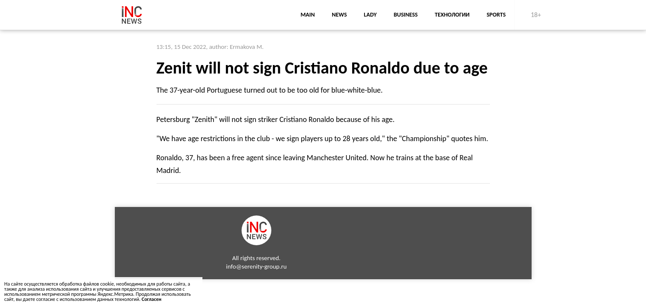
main (308, 14)
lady (370, 14)
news (339, 14)
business (406, 14)
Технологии (452, 14)
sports (496, 14)
